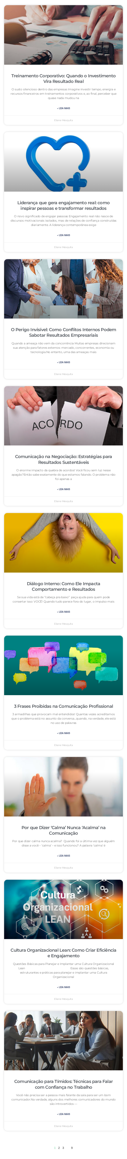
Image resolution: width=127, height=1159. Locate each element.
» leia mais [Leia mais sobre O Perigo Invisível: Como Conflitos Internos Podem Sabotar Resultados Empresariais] (63, 362)
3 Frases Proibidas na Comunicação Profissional (63, 706)
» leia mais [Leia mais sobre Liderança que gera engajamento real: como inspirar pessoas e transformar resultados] (63, 235)
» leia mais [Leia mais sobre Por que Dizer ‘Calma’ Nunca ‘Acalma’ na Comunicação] (63, 855)
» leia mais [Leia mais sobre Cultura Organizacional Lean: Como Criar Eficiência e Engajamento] (63, 987)
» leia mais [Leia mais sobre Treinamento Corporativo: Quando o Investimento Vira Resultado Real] (63, 108)
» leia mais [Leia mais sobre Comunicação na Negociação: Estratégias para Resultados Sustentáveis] (63, 489)
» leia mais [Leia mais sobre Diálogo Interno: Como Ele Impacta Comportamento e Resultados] (63, 611)
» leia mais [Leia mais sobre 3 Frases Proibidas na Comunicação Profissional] (63, 733)
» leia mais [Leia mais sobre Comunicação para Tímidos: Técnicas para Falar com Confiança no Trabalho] (63, 1114)
